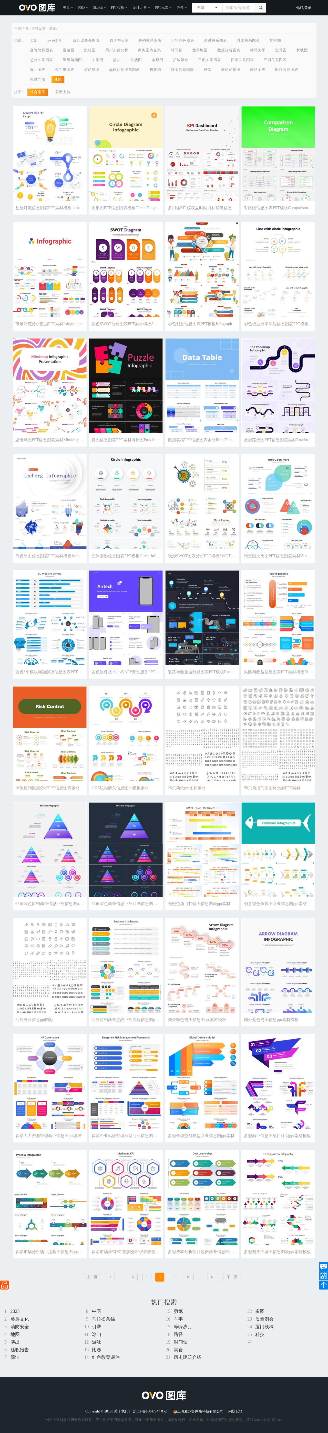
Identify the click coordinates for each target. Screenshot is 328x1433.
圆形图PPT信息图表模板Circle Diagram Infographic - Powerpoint (147, 208)
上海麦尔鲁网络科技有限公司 (198, 1411)
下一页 (232, 1277)
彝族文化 (20, 1319)
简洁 (15, 1357)
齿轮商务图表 (182, 40)
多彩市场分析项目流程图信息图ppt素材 (50, 1251)
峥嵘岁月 (183, 1326)
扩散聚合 (180, 60)
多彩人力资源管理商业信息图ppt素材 (48, 1135)
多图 (259, 1311)
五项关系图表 (275, 60)
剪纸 (178, 1311)
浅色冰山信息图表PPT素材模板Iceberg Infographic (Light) (66, 556)
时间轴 (176, 50)
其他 (53, 29)
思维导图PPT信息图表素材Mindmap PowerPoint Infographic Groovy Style (79, 440)
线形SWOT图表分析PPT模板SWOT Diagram (207, 556)
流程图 (90, 50)
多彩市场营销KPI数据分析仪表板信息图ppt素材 (134, 1251)
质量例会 (264, 1319)
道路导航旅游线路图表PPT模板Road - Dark (206, 672)
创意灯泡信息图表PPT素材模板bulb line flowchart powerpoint (68, 208)
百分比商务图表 (86, 40)
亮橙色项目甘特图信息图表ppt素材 (199, 903)
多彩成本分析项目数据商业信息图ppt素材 (205, 1251)
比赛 (96, 1349)
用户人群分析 (116, 50)
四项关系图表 (242, 60)
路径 (178, 1334)
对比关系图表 (248, 40)
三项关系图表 (209, 60)
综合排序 (37, 92)
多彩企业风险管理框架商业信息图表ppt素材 (130, 1135)
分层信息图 (230, 70)
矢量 (66, 7)
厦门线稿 (264, 1326)
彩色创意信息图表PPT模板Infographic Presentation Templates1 (222, 324)
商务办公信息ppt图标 (34, 1019)
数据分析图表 (228, 50)
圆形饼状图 (119, 40)
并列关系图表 (149, 40)
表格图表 (257, 70)
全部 (34, 40)
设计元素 (139, 7)
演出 (15, 1342)
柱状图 (136, 60)
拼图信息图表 (182, 70)
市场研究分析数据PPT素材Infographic (49, 324)
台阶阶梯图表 (41, 50)
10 (188, 1277)
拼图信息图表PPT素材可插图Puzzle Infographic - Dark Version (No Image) (155, 440)
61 (213, 1277)
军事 (178, 1319)
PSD (81, 7)
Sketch (98, 7)
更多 (180, 7)
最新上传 (62, 92)
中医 (96, 1311)
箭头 (117, 60)
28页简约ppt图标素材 (187, 788)
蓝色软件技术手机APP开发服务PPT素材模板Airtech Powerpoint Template (155, 672)
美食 (178, 1349)
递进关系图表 (215, 40)
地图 (15, 1334)
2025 (15, 1311)
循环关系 (257, 50)
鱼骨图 (281, 50)
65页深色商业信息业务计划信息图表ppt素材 (130, 903)
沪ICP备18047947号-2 (150, 1411)
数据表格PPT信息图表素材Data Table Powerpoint (211, 440)
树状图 (155, 70)
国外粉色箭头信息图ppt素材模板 (197, 1019)
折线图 (302, 50)
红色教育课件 (106, 1357)
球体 (207, 70)
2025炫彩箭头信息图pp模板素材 (120, 788)
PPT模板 (117, 7)
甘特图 (275, 40)
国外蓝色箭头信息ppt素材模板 (271, 1019)
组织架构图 (72, 60)
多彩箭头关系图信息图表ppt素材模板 (277, 1251)
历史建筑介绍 (187, 1357)
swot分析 (55, 40)
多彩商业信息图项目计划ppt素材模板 (277, 1135)
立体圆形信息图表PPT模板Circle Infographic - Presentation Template (150, 556)
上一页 (92, 1277)
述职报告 (20, 1349)
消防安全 (20, 1326)
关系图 (97, 60)
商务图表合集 (149, 50)
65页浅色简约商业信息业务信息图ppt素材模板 (56, 903)
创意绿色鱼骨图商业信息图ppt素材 (275, 903)
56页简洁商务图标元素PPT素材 (272, 788)
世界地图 (200, 50)
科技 (259, 1334)
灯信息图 (91, 70)
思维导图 (37, 79)
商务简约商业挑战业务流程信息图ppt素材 (128, 1019)
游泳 (96, 1342)
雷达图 (68, 50)
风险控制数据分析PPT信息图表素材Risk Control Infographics (69, 788)
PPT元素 (161, 7)
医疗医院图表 (286, 70)
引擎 (96, 1326)
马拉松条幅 (103, 1319)
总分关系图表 (41, 60)
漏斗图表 (37, 70)
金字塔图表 (64, 70)
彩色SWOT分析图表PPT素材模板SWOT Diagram (134, 324)
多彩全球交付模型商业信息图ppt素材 (201, 1135)
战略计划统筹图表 (124, 70)
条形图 (157, 60)
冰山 (96, 1334)
